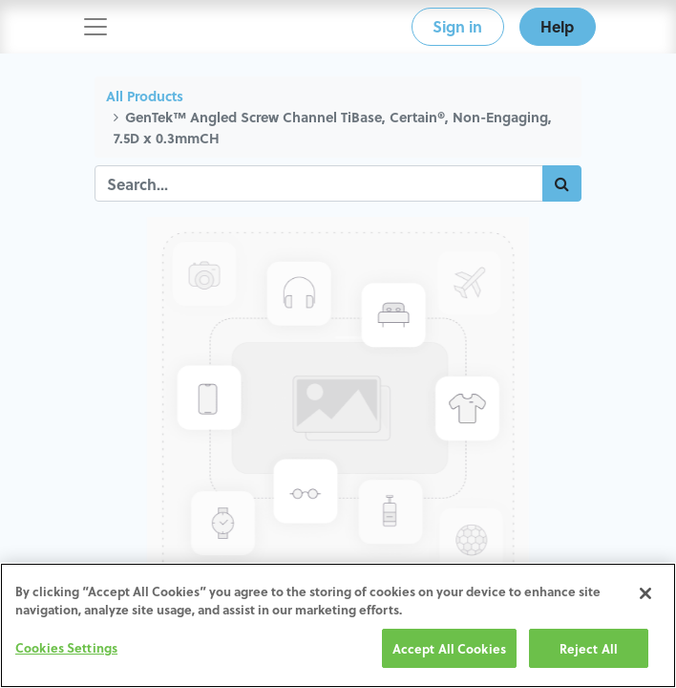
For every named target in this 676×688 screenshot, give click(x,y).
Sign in (457, 26)
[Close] (645, 595)
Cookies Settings (66, 649)
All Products (144, 96)
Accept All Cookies (449, 650)
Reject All (589, 650)
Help (557, 26)
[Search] (561, 183)
